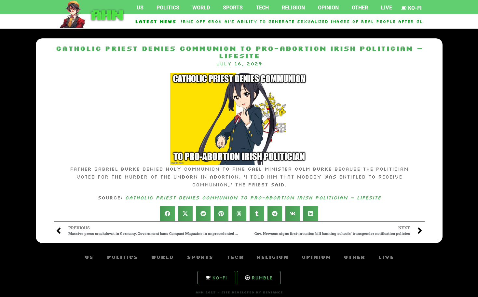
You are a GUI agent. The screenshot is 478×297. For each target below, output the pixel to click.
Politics (168, 8)
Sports (233, 8)
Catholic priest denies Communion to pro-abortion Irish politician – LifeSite (253, 197)
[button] (167, 213)
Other (360, 8)
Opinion (328, 8)
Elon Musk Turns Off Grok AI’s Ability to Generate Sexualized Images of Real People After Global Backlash (307, 21)
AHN (105, 14)
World (201, 8)
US (140, 8)
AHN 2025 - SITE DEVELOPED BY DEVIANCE (239, 292)
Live (386, 8)
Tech (262, 8)
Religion (293, 8)
